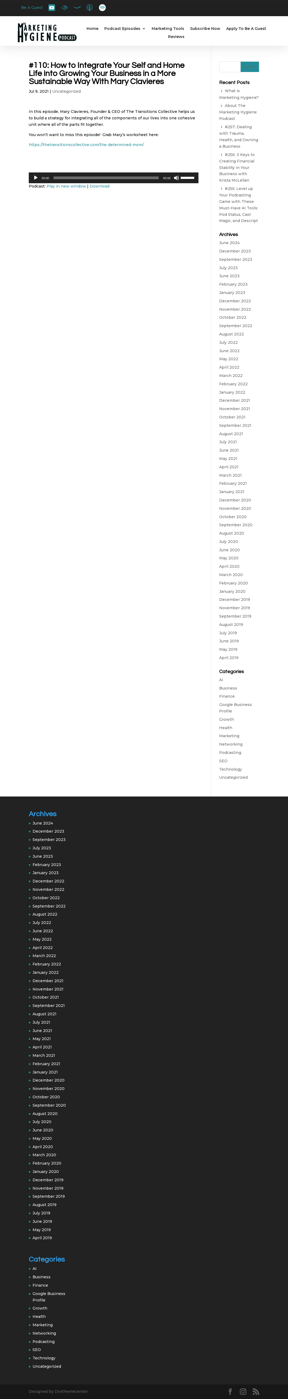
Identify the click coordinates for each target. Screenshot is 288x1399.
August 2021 (231, 433)
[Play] (35, 178)
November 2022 (235, 309)
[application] (113, 177)
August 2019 (231, 624)
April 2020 (229, 566)
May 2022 (228, 358)
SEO (223, 761)
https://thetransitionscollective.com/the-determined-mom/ (86, 144)
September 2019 (235, 616)
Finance (227, 696)
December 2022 (235, 301)
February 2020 (233, 583)
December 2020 (235, 500)
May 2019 (228, 649)
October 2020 (233, 516)
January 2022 (232, 392)
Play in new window (66, 186)
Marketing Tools (168, 29)
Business (228, 688)
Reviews (176, 37)
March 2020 (231, 574)
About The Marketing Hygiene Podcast (238, 112)
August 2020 (231, 533)
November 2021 (234, 408)
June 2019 (229, 641)
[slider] (106, 177)
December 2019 (234, 599)
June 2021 (229, 450)
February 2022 (233, 384)
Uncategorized (66, 91)
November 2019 (234, 607)
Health (225, 727)
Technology (230, 769)
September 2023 (235, 259)
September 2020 (236, 524)
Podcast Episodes (122, 29)
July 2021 (228, 441)
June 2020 (229, 550)
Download (99, 186)
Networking (231, 744)
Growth (226, 719)
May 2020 (229, 558)
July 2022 (228, 342)
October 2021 (232, 417)
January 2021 (231, 491)
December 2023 (235, 251)
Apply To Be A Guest (246, 29)
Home (92, 29)
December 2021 (234, 400)
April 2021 (229, 467)
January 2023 (232, 292)
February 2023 (233, 284)
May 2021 (228, 458)
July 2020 (228, 541)
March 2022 (231, 375)
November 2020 (235, 508)
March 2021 (230, 475)
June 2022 (229, 350)
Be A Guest (32, 7)
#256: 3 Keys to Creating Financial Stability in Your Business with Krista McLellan (237, 167)
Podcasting (230, 752)
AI (221, 679)
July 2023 (228, 267)
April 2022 (229, 367)
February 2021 (233, 483)
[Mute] (176, 178)
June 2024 (229, 242)
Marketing (229, 735)
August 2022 (231, 334)
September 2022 (235, 325)
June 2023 (229, 275)
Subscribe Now (205, 29)
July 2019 (228, 633)
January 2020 (232, 591)
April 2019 (229, 657)
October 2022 (232, 317)
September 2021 (235, 425)
